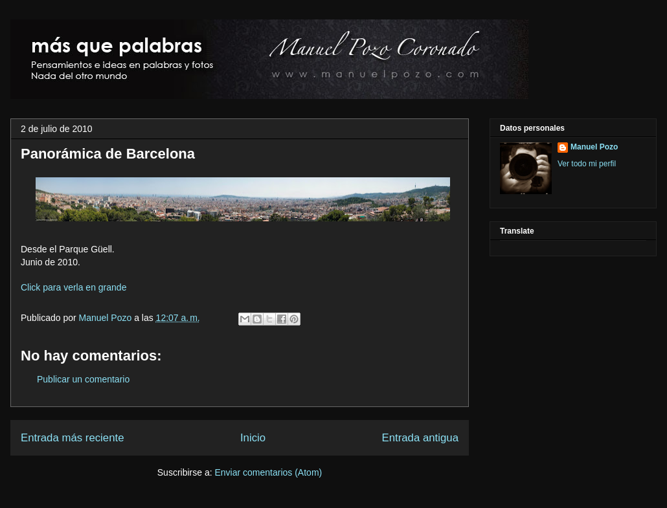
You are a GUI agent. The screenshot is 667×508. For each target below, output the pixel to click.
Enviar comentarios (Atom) (268, 472)
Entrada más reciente (72, 438)
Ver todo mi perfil (587, 163)
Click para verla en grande (73, 287)
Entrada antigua (420, 438)
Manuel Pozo (107, 318)
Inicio (253, 438)
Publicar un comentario (83, 379)
